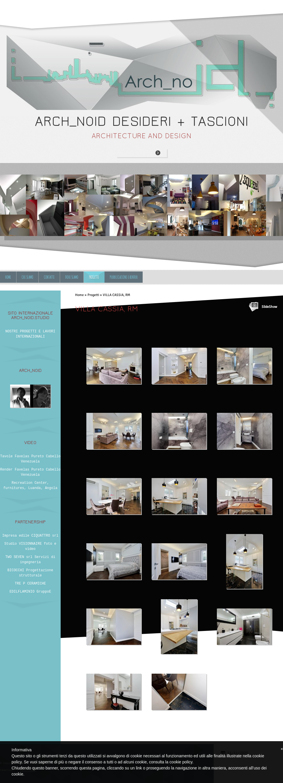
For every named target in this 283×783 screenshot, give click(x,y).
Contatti (49, 277)
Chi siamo (27, 277)
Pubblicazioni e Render (123, 277)
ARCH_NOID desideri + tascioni (141, 121)
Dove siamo (71, 277)
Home (8, 277)
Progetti (94, 277)
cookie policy (181, 762)
